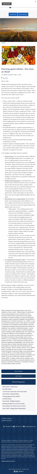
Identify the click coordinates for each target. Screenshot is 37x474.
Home (2, 20)
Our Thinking (4, 31)
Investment (5, 78)
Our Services (4, 27)
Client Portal (13, 14)
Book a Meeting (23, 14)
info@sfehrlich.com (30, 426)
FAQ (2, 39)
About (2, 23)
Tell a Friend (18, 376)
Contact (3, 42)
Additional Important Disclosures (8, 461)
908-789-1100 (9, 426)
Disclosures (4, 35)
